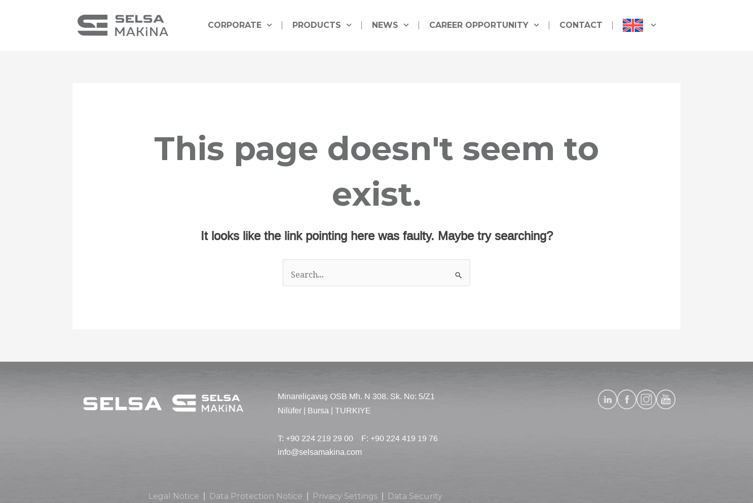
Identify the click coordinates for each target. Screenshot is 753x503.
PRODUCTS (322, 25)
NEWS (390, 25)
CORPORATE (240, 25)
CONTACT (581, 25)
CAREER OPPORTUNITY (484, 25)
